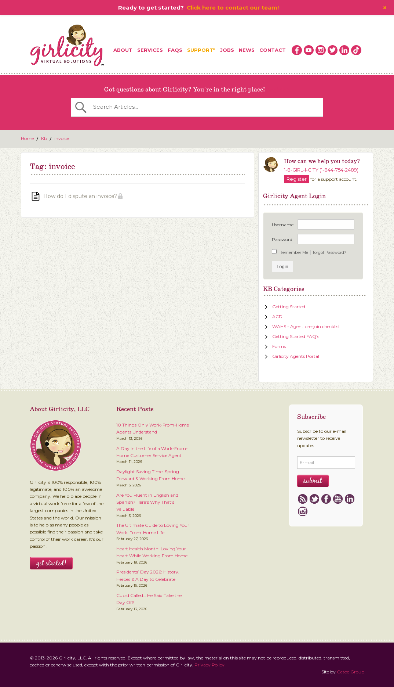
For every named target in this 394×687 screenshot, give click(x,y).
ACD (277, 316)
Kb (44, 138)
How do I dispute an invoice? (80, 196)
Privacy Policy (209, 665)
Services (150, 50)
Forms (279, 346)
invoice (61, 138)
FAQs (175, 50)
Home (27, 138)
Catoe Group (350, 672)
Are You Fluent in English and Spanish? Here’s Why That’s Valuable (147, 502)
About (122, 50)
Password (282, 239)
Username (282, 224)
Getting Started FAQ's (295, 336)
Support (200, 50)
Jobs (227, 50)
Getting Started (288, 306)
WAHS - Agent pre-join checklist (306, 326)
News (247, 50)
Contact (272, 50)
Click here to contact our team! (233, 7)
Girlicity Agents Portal (295, 356)
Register (277, 90)
